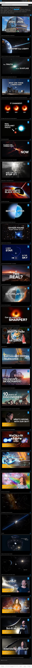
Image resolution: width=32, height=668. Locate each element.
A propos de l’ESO (6, 9)
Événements (5, 10)
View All (2, 9)
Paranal (8, 11)
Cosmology (26, 9)
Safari (3, 140)
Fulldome (20, 10)
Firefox (3, 139)
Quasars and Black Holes (17, 11)
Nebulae (5, 11)
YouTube (2, 118)
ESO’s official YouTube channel (20, 118)
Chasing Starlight (16, 9)
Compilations (22, 9)
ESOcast (2, 10)
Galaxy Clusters (28, 10)
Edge (3, 138)
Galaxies (23, 10)
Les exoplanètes (10, 10)
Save (2, 155)
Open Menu (2, 2)
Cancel (7, 155)
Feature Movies (16, 10)
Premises (11, 11)
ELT (29, 9)
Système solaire (24, 11)
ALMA (10, 9)
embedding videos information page (14, 120)
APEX (12, 9)
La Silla (2, 11)
